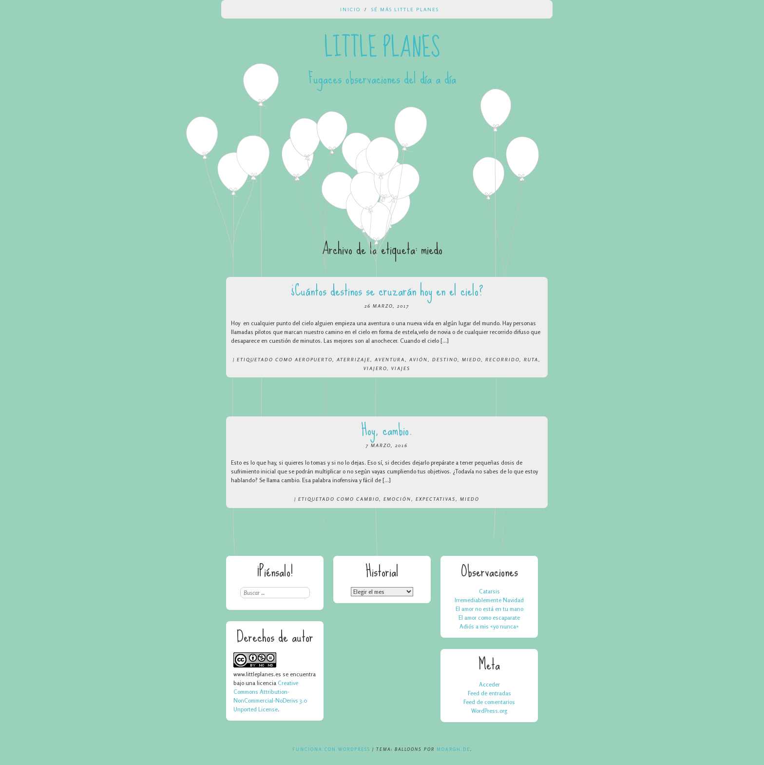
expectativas (436, 499)
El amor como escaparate (489, 617)
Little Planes (382, 48)
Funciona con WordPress (331, 749)
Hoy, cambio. (387, 429)
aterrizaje (353, 359)
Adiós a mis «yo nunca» (489, 626)
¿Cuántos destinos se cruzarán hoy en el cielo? (386, 290)
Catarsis (489, 591)
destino (445, 359)
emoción (397, 499)
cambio (367, 499)
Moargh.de (453, 749)
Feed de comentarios (489, 702)
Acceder (489, 684)
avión (418, 359)
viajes (400, 368)
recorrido (502, 359)
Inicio (350, 9)
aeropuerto (313, 359)
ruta (531, 359)
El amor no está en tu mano (489, 608)
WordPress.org (489, 710)
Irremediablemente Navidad (489, 600)
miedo (471, 359)
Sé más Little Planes (405, 9)
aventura (390, 359)
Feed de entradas (489, 693)
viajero (375, 368)
